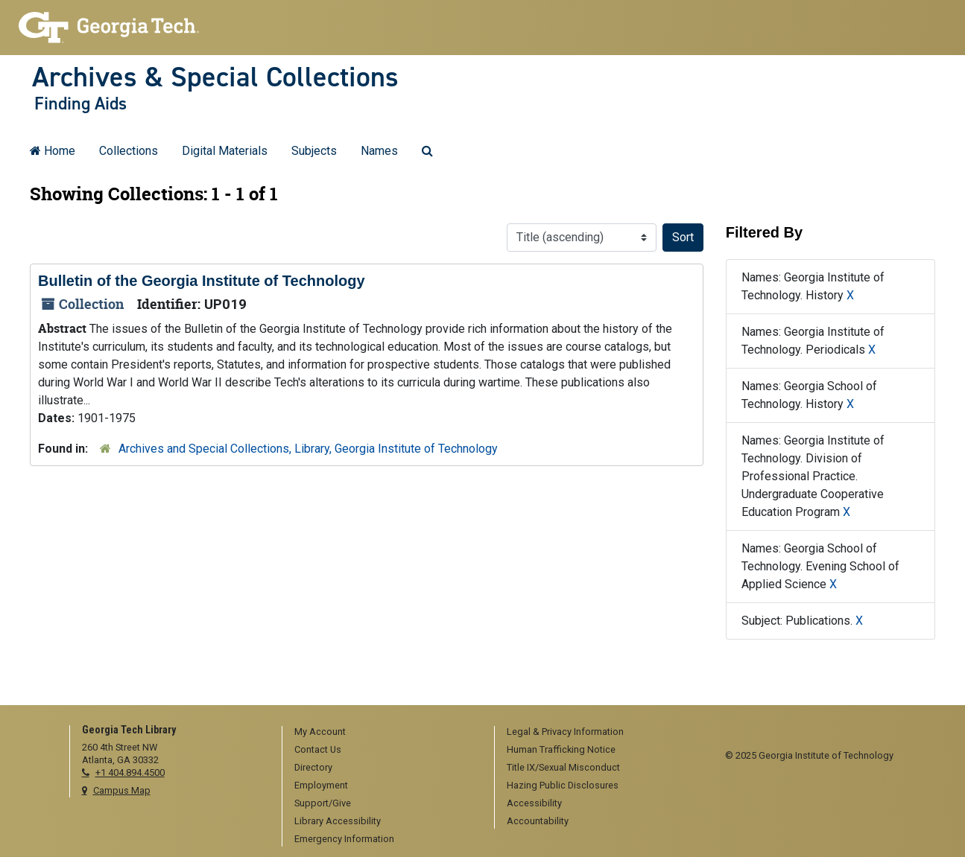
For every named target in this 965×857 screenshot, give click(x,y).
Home (52, 151)
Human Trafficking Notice (561, 749)
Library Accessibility (337, 820)
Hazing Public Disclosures (562, 785)
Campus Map (122, 790)
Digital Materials (225, 151)
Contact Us (317, 749)
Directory (313, 767)
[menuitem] (383, 732)
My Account (320, 731)
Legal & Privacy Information (565, 731)
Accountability (538, 820)
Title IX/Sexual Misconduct (563, 767)
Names (379, 151)
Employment (321, 785)
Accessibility (534, 803)
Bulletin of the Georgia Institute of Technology (201, 281)
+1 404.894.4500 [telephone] (130, 772)
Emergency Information (344, 838)
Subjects (314, 151)
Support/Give (322, 803)
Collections (128, 151)
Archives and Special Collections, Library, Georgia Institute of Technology (308, 449)
